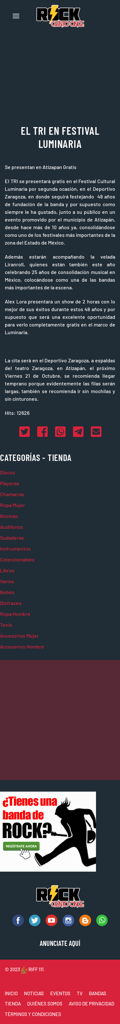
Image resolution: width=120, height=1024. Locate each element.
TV (80, 993)
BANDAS (97, 993)
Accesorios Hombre (22, 646)
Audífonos (11, 527)
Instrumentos (15, 548)
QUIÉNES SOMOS (44, 1003)
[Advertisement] (60, 720)
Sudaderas (12, 538)
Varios (7, 581)
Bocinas (9, 516)
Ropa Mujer (12, 505)
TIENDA (13, 1003)
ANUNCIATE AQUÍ (60, 943)
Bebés (7, 592)
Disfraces (10, 603)
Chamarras (12, 494)
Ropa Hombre (15, 614)
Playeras (9, 483)
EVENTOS (60, 993)
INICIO (11, 993)
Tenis (6, 625)
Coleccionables (17, 559)
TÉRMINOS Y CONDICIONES (33, 1014)
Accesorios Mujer (19, 636)
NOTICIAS (34, 993)
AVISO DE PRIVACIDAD (91, 1003)
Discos (7, 472)
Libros (7, 570)
